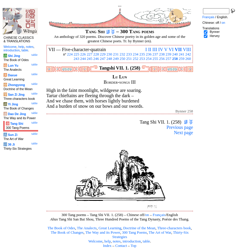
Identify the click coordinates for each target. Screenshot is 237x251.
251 (129, 59)
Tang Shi (16, 123)
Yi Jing (13, 104)
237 (155, 54)
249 (115, 59)
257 (168, 59)
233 (129, 54)
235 (142, 54)
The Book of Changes (67, 232)
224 (69, 54)
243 (76, 59)
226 (83, 54)
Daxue (12, 75)
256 (162, 59)
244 (83, 59)
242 (188, 54)
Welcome (95, 241)
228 (96, 54)
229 (103, 54)
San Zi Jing (16, 94)
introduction (132, 241)
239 (168, 54)
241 (181, 54)
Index (107, 246)
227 (89, 54)
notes (117, 241)
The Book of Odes (61, 228)
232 (122, 54)
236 (148, 54)
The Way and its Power (102, 232)
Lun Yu (13, 65)
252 (135, 59)
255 (155, 59)
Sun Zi (13, 135)
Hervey (215, 36)
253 (142, 59)
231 (115, 54)
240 (175, 54)
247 (103, 59)
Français (159, 215)
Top (133, 246)
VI (171, 49)
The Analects (87, 228)
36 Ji (11, 144)
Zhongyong (16, 85)
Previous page (180, 127)
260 (188, 59)
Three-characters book (174, 228)
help (107, 241)
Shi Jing (14, 56)
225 (76, 54)
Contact (121, 246)
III (155, 49)
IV (160, 49)
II (149, 49)
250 (122, 59)
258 (175, 59)
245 (89, 59)
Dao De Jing (17, 114)
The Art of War (160, 232)
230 (109, 54)
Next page (183, 132)
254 (148, 59)
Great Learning (110, 228)
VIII (187, 49)
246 (96, 59)
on (147, 215)
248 (109, 59)
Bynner (215, 31)
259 (181, 59)
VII (178, 49)
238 (162, 54)
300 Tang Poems (134, 232)
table (146, 241)
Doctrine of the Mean (139, 228)
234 (135, 54)
